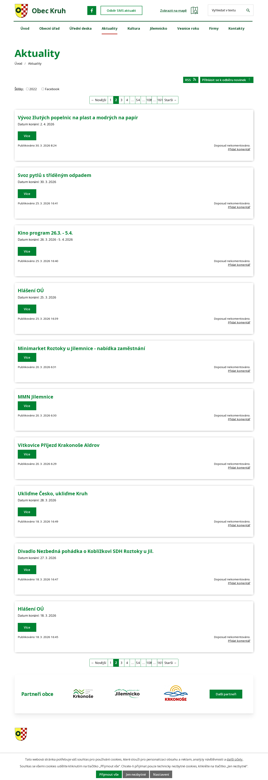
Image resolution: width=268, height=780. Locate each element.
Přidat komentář (239, 149)
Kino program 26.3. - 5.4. (45, 233)
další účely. (235, 759)
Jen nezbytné (136, 774)
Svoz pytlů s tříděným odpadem (54, 175)
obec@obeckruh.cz (226, 739)
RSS (191, 80)
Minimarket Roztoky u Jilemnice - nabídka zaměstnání (81, 348)
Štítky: (19, 88)
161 (160, 100)
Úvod (18, 63)
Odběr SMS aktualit (121, 10)
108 (149, 100)
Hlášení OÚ (31, 290)
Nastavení (161, 774)
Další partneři (226, 694)
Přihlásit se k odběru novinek (227, 80)
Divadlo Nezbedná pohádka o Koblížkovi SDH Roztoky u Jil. (85, 551)
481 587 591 (161, 735)
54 (138, 100)
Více (27, 136)
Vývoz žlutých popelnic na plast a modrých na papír (78, 117)
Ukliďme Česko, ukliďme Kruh (53, 493)
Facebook (52, 89)
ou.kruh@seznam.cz (227, 735)
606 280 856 (161, 739)
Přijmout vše (109, 774)
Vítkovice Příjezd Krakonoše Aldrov (58, 445)
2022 (33, 89)
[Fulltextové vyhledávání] (230, 10)
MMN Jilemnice (35, 396)
